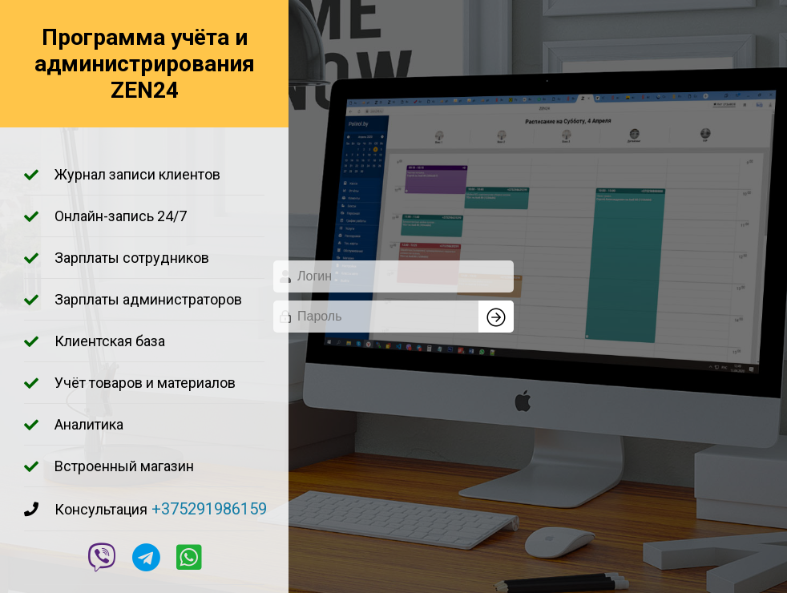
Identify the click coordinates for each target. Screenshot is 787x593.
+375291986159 (209, 508)
